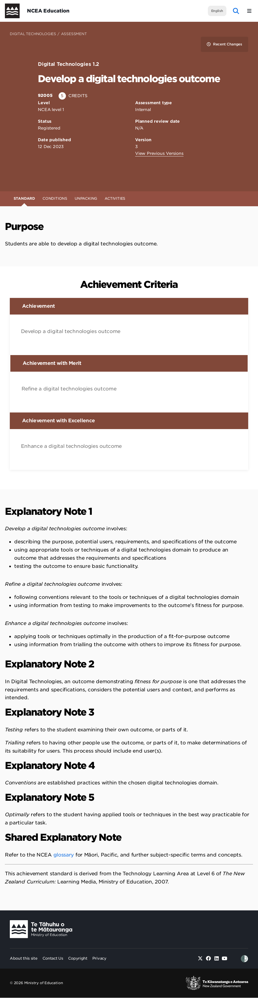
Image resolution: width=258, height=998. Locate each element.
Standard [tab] (24, 198)
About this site (24, 958)
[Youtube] (224, 958)
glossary (63, 855)
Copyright (77, 958)
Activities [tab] (115, 198)
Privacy (99, 958)
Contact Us (53, 958)
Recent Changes (224, 44)
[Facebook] (208, 958)
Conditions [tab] (55, 198)
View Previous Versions (159, 153)
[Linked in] (216, 958)
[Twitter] (200, 958)
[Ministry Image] (41, 929)
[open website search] (236, 11)
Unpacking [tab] (86, 198)
